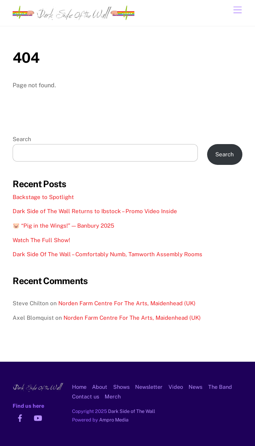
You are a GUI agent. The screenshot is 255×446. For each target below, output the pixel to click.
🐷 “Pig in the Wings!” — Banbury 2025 (63, 225)
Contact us (85, 396)
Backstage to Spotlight (43, 197)
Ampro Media (113, 420)
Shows (121, 387)
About (99, 387)
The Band (220, 387)
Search (22, 139)
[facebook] (20, 417)
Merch (113, 396)
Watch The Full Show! (41, 240)
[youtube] (37, 417)
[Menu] (237, 10)
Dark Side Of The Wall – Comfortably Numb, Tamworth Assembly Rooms (107, 254)
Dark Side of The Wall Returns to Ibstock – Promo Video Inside (95, 211)
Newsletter (149, 387)
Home (79, 387)
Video (176, 387)
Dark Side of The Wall (131, 411)
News (195, 387)
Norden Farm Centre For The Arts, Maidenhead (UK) (127, 303)
